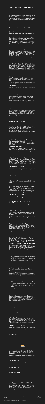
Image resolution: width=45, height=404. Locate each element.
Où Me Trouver (39, 396)
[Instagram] (23, 396)
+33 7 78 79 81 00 (6, 397)
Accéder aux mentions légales (22, 4)
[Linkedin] (21, 396)
